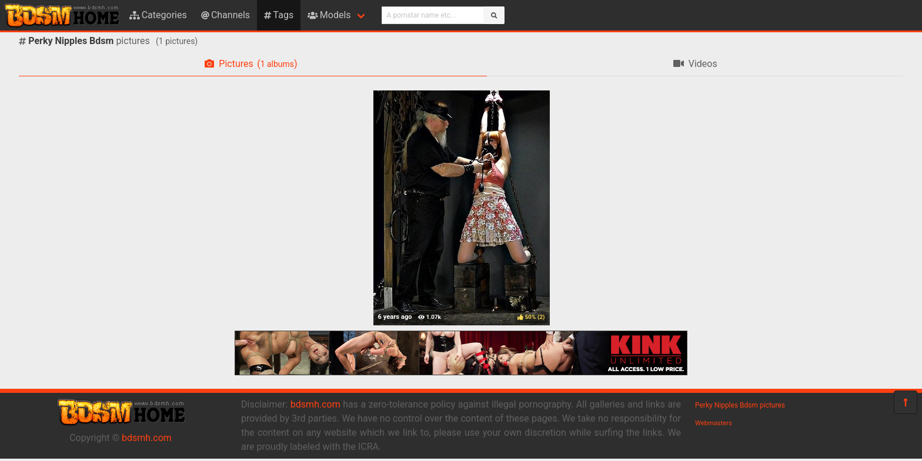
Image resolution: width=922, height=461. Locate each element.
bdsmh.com (147, 437)
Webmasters (713, 423)
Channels (225, 15)
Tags (278, 15)
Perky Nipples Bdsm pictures (740, 405)
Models (329, 15)
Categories (158, 15)
